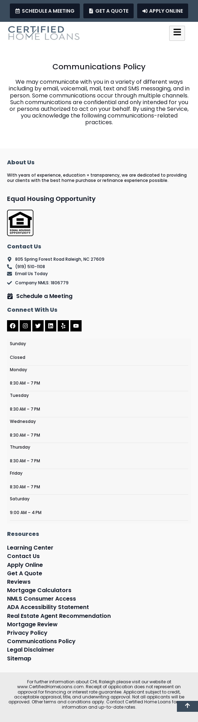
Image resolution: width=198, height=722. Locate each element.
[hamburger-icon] (177, 33)
